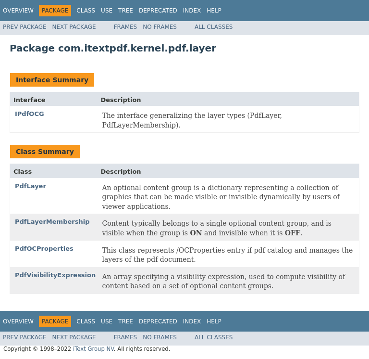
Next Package (74, 27)
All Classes (214, 27)
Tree (125, 10)
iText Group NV (93, 349)
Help (214, 10)
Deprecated (158, 10)
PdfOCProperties (44, 248)
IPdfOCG (29, 113)
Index (192, 10)
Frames (125, 27)
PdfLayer (30, 186)
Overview (18, 10)
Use (106, 10)
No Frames (160, 27)
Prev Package (25, 27)
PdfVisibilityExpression (55, 275)
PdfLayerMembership (52, 221)
